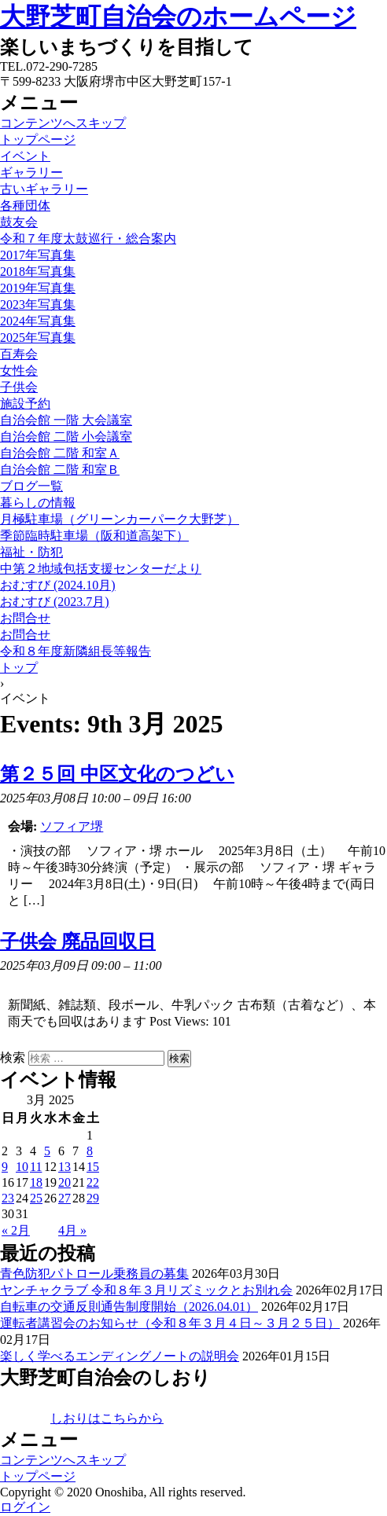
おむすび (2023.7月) (54, 601)
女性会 (19, 370)
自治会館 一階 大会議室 (66, 420)
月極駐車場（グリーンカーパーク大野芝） (119, 519)
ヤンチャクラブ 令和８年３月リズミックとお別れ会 (146, 1290)
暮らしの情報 (38, 502)
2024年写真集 (38, 321)
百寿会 (19, 354)
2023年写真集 (38, 304)
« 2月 (16, 1230)
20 (64, 1182)
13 (64, 1166)
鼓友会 (19, 222)
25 (36, 1198)
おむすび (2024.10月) (58, 585)
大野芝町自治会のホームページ (178, 16)
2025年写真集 (38, 337)
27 (64, 1198)
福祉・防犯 (31, 552)
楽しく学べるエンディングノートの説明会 (119, 1356)
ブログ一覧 (31, 486)
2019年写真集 (38, 288)
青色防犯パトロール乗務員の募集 (94, 1273)
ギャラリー (31, 172)
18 (36, 1182)
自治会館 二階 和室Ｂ (60, 469)
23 (8, 1198)
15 (93, 1166)
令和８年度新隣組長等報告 (75, 651)
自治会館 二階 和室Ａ (60, 453)
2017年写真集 (38, 255)
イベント (25, 156)
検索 (12, 1057)
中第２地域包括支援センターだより (100, 568)
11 (36, 1166)
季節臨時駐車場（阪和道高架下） (94, 535)
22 (93, 1182)
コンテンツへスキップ (63, 123)
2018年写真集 (38, 271)
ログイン (25, 1507)
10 (22, 1166)
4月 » (72, 1230)
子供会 (19, 387)
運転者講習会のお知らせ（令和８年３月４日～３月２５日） (170, 1323)
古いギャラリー (44, 189)
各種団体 (25, 205)
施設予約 (25, 403)
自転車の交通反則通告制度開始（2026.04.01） (129, 1306)
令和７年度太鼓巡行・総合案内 (88, 238)
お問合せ (25, 618)
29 (93, 1198)
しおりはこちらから (107, 1418)
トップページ (38, 139)
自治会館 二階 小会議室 (66, 436)
